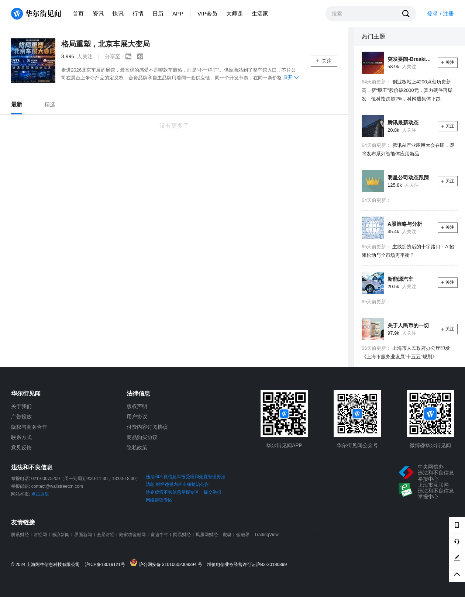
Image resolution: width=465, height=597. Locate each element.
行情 (138, 13)
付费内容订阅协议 (147, 427)
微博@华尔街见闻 (430, 445)
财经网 (40, 534)
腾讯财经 (20, 534)
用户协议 (137, 417)
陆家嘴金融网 (132, 534)
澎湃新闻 (60, 534)
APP (177, 13)
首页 (78, 13)
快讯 (118, 13)
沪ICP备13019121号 (107, 564)
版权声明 (137, 406)
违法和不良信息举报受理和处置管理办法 (185, 476)
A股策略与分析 (405, 224)
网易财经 (182, 534)
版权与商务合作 (29, 427)
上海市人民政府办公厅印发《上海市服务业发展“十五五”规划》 (406, 352)
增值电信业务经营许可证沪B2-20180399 (247, 564)
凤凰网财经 (207, 534)
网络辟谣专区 (159, 500)
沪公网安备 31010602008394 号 (168, 563)
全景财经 (105, 534)
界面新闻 (83, 534)
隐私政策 (137, 448)
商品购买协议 (142, 437)
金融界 (242, 534)
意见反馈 (21, 448)
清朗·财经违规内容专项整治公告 (177, 484)
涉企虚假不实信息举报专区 (172, 492)
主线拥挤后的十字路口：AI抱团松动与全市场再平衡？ (408, 251)
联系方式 (21, 437)
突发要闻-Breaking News (410, 59)
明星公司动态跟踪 (408, 177)
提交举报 (212, 492)
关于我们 (21, 406)
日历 (157, 13)
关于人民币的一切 (408, 325)
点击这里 (40, 494)
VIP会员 (207, 13)
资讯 (98, 13)
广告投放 (21, 417)
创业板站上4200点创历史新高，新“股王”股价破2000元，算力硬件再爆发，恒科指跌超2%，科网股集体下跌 (407, 90)
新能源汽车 (400, 279)
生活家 (260, 13)
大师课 (234, 13)
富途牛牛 (159, 534)
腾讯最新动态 (403, 122)
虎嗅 (227, 534)
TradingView (266, 534)
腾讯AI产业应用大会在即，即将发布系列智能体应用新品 (408, 149)
